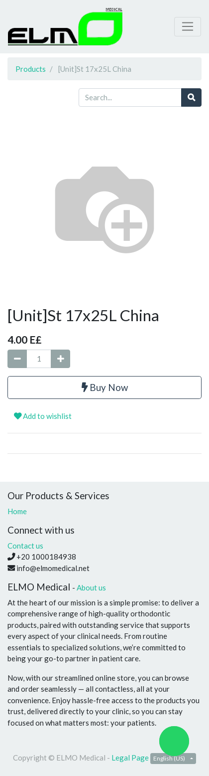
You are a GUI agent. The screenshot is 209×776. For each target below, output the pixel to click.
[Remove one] (17, 359)
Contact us (25, 545)
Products (30, 68)
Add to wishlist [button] (43, 415)
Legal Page (130, 757)
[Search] (191, 97)
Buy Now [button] (105, 387)
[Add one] (60, 359)
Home (17, 511)
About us (91, 587)
